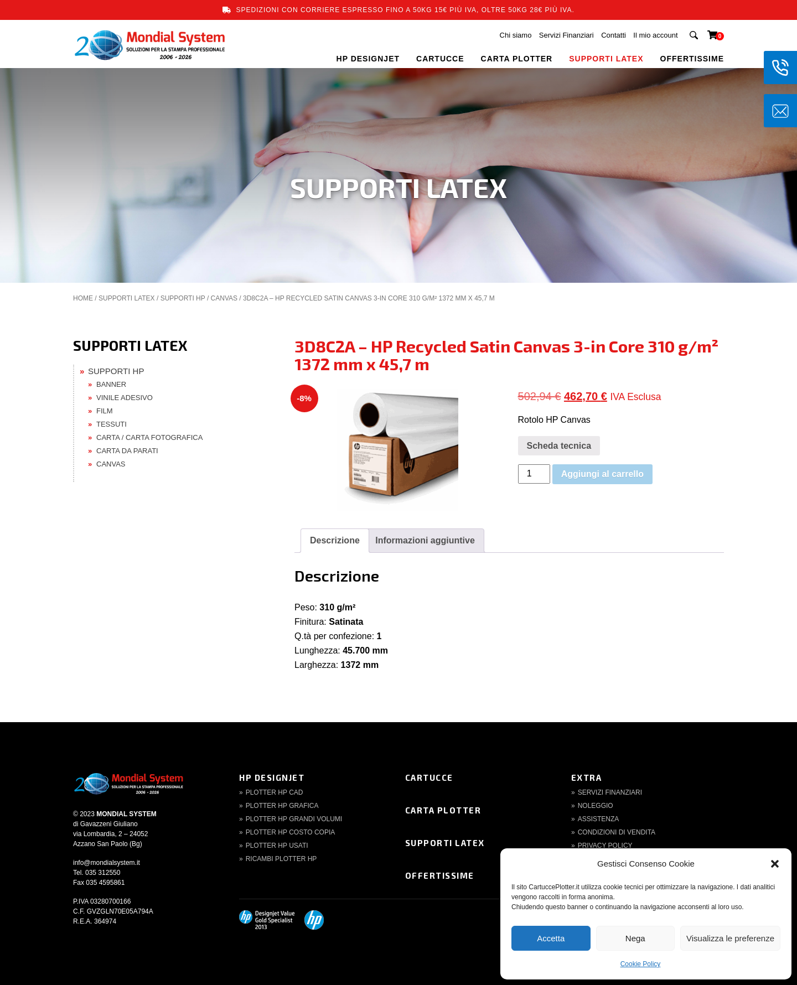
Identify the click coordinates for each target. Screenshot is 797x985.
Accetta (551, 938)
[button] (774, 863)
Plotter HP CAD (274, 792)
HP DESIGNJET (368, 58)
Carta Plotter (443, 810)
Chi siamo (516, 35)
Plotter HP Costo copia (290, 832)
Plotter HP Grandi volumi (294, 819)
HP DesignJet (271, 777)
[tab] (335, 540)
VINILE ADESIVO (124, 397)
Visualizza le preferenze (730, 938)
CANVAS (224, 298)
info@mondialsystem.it (106, 863)
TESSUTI (111, 424)
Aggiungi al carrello (602, 474)
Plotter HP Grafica (282, 806)
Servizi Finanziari (566, 35)
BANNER (111, 384)
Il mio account (655, 35)
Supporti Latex (445, 843)
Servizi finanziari (610, 792)
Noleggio (595, 806)
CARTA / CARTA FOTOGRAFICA (149, 437)
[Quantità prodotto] (534, 474)
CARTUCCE (440, 58)
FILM (104, 411)
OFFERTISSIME (692, 58)
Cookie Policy (640, 964)
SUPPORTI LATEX (606, 58)
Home (83, 298)
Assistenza (598, 819)
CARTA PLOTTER (517, 58)
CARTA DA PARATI (127, 451)
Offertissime (439, 875)
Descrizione (335, 540)
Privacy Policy (605, 845)
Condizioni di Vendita (616, 832)
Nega (635, 938)
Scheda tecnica (559, 445)
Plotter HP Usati (277, 845)
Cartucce (429, 777)
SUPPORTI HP (183, 298)
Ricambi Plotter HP (281, 859)
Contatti (613, 35)
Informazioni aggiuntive (425, 540)
